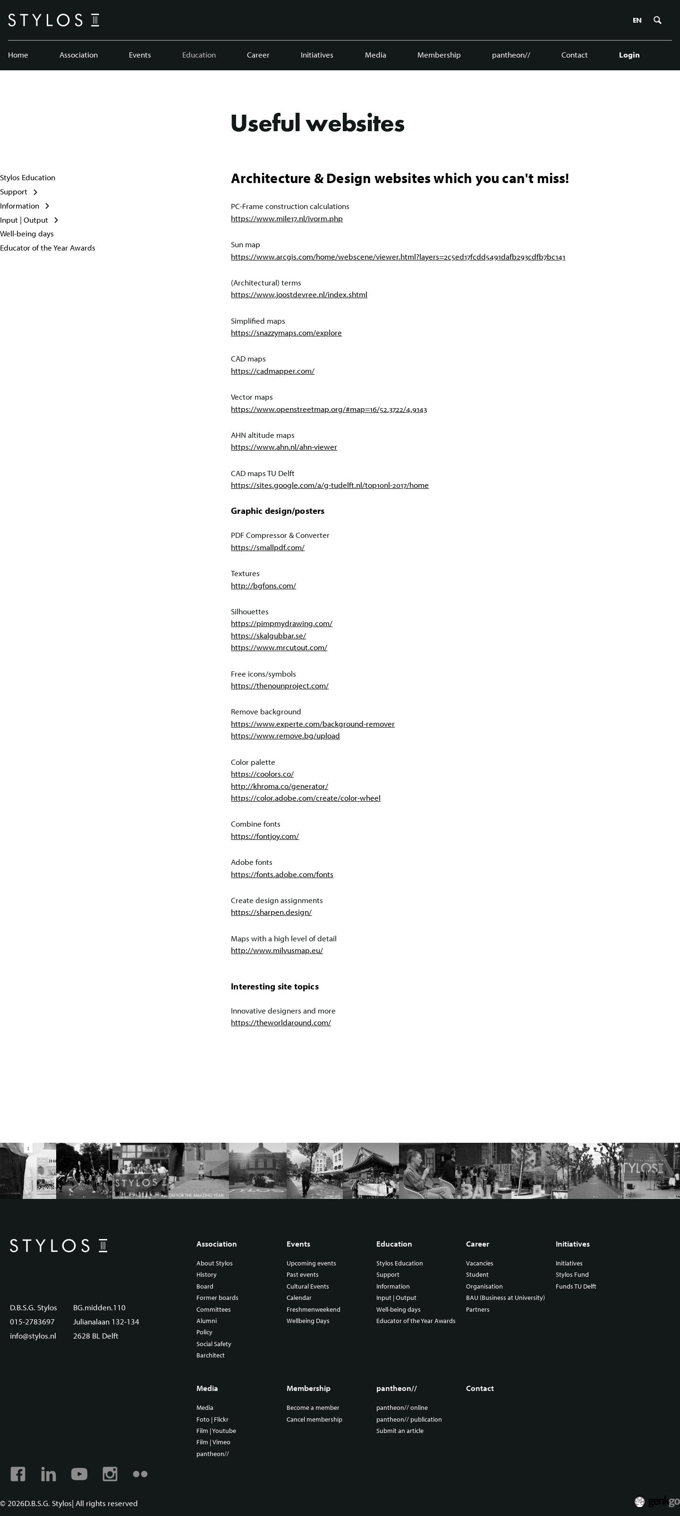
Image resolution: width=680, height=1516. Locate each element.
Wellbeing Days (308, 1321)
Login (629, 54)
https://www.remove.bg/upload (285, 736)
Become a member (313, 1408)
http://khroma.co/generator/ (279, 786)
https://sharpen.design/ (271, 912)
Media (375, 54)
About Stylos (214, 1263)
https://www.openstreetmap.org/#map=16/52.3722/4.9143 (329, 409)
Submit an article (400, 1431)
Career (258, 54)
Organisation (484, 1286)
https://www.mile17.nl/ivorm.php (287, 218)
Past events (303, 1275)
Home (18, 54)
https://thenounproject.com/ (280, 685)
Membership (439, 54)
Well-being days (27, 233)
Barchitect (210, 1355)
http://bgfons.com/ (263, 585)
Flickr (140, 1474)
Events (140, 54)
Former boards (217, 1298)
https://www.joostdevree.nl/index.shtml (299, 295)
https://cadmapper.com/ (272, 371)
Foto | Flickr (212, 1420)
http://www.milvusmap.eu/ (277, 950)
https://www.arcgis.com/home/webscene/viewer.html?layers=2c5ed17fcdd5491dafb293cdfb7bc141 (398, 256)
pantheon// (511, 54)
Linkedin (49, 1474)
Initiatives (317, 54)
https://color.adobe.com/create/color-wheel (306, 798)
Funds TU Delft (576, 1286)
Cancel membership (314, 1420)
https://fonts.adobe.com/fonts (282, 874)
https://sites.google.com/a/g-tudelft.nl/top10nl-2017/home (330, 485)
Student (477, 1275)
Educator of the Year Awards (47, 247)
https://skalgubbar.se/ (268, 635)
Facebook (18, 1474)
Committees (213, 1310)
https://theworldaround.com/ (281, 1022)
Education (199, 54)
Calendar (299, 1298)
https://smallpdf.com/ (268, 547)
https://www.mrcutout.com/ (279, 648)
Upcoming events (311, 1263)
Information (19, 205)
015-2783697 (32, 1321)
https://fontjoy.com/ (265, 836)
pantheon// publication (409, 1420)
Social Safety (213, 1344)
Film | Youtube (216, 1431)
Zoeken (657, 20)
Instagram (110, 1474)
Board (204, 1286)
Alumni (206, 1321)
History (206, 1275)
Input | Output (24, 220)
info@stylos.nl (33, 1335)
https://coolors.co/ (262, 774)
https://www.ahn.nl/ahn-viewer (284, 447)
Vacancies (479, 1263)
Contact (574, 54)
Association (79, 54)
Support (13, 191)
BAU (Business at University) (505, 1298)
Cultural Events (308, 1286)
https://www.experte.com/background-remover (313, 724)
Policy (204, 1332)
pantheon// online (402, 1408)
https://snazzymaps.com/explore (286, 332)
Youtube (79, 1474)
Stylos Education (27, 177)
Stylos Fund (572, 1275)
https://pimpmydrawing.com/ (281, 623)
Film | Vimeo (213, 1442)
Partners (478, 1310)
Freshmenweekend (313, 1310)
